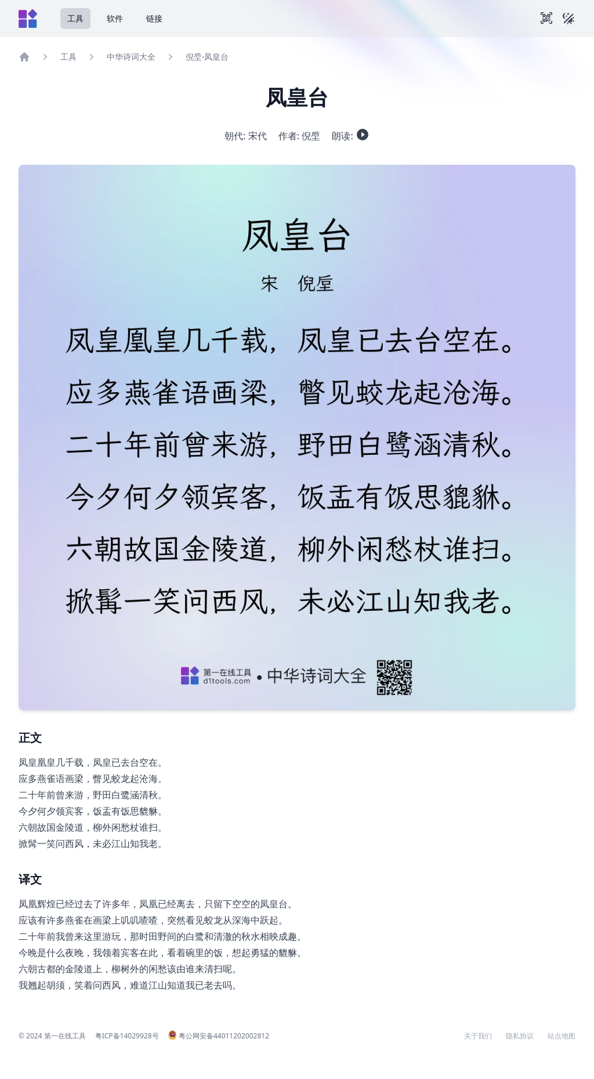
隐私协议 (520, 1036)
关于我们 (478, 1036)
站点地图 (561, 1036)
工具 (75, 18)
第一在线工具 (65, 1036)
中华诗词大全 (131, 56)
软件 (115, 18)
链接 (154, 18)
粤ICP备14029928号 (127, 1036)
